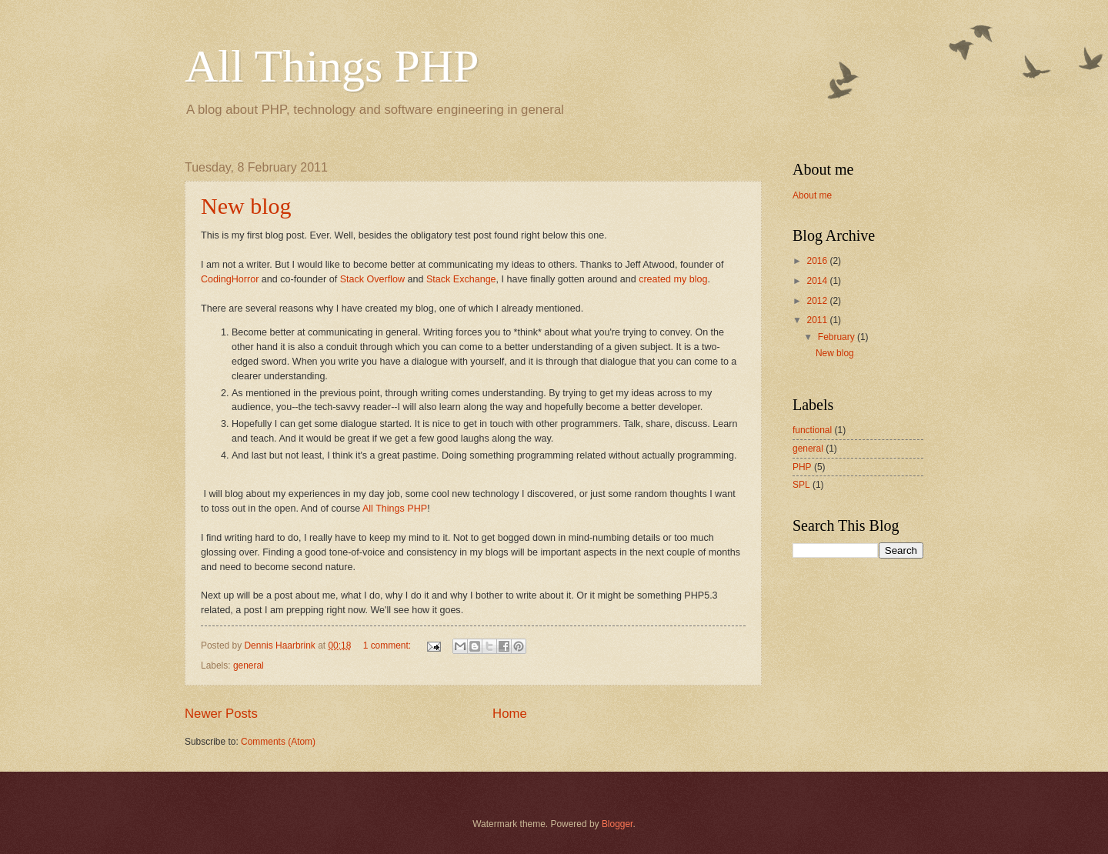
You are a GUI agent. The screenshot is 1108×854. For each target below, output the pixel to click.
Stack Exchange (461, 279)
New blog (246, 206)
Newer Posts (221, 713)
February (837, 337)
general (248, 665)
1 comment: (388, 645)
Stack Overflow (372, 279)
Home (509, 713)
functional (812, 430)
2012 (817, 300)
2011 (817, 320)
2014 (817, 280)
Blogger (617, 824)
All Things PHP (332, 66)
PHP (802, 467)
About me (812, 195)
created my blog (673, 279)
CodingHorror (230, 279)
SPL (801, 484)
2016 (817, 260)
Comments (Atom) (278, 741)
